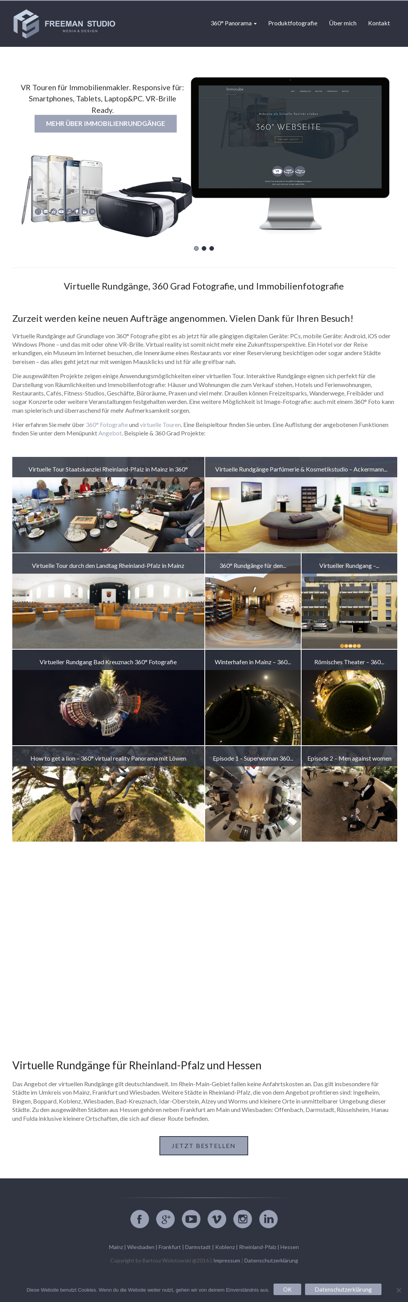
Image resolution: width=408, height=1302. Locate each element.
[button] (196, 248)
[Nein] (398, 1290)
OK (287, 1289)
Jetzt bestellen (204, 1145)
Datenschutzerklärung (271, 1260)
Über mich (343, 22)
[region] (204, 155)
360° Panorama (231, 22)
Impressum (226, 1260)
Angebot (110, 433)
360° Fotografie (107, 424)
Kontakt (379, 22)
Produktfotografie (292, 22)
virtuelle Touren (160, 424)
